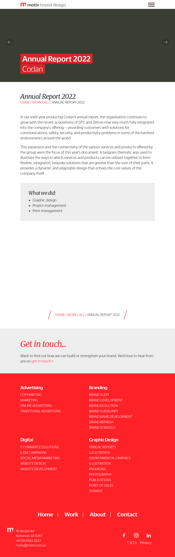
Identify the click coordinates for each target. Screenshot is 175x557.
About (98, 514)
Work (36, 102)
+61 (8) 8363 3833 (28, 540)
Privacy (145, 543)
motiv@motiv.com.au (31, 545)
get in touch (41, 361)
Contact (127, 514)
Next (165, 42)
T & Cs (132, 543)
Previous (9, 42)
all (46, 102)
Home (25, 102)
